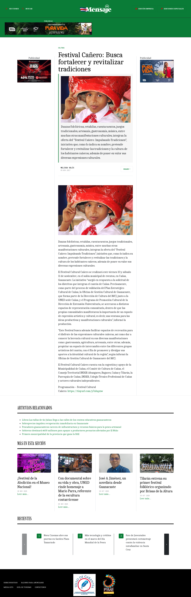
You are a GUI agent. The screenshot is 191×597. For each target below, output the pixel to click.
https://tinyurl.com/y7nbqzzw (85, 391)
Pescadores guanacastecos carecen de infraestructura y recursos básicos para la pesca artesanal (71, 427)
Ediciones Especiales (172, 9)
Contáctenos (40, 587)
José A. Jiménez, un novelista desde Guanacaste (112, 482)
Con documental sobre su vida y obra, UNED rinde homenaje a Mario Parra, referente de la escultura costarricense (74, 489)
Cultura (61, 48)
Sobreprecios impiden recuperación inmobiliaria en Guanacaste (55, 423)
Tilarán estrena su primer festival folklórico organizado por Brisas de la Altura (156, 484)
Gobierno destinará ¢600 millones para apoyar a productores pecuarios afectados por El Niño (70, 430)
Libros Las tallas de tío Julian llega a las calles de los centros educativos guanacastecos (66, 420)
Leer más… (22, 494)
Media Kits (8, 587)
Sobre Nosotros (10, 583)
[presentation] (24, 544)
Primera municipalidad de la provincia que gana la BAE (50, 434)
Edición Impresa (144, 9)
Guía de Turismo (24, 587)
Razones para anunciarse (32, 583)
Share (126, 169)
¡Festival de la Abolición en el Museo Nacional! (33, 482)
